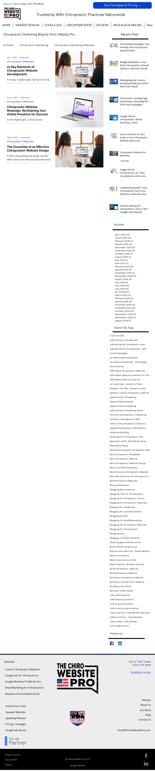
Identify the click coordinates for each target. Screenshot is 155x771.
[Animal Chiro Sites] (16, 706)
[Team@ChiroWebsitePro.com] (134, 730)
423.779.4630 (36, 3)
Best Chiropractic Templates (125, 454)
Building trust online (120, 586)
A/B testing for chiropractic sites (127, 344)
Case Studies (135, 617)
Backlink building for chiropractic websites (131, 450)
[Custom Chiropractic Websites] (22, 670)
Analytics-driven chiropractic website (129, 393)
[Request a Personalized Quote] (22, 694)
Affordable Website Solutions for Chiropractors (131, 375)
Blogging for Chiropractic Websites (128, 503)
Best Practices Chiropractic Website (129, 472)
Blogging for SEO (119, 516)
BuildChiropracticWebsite (123, 573)
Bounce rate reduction (121, 551)
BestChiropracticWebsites (124, 481)
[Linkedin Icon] (146, 764)
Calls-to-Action (118, 617)
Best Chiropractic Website (124, 459)
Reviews (146, 700)
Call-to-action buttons (121, 604)
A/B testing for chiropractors (125, 349)
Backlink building (119, 445)
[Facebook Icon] (146, 756)
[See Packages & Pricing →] (122, 5)
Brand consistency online (123, 560)
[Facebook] (112, 643)
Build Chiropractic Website (124, 568)
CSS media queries (120, 595)
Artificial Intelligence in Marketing (128, 415)
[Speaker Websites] (15, 712)
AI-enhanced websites (121, 362)
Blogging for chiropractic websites (128, 525)
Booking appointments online (125, 542)
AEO (144, 349)
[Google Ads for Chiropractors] (21, 676)
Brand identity (117, 564)
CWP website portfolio (122, 599)
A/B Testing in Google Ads (124, 340)
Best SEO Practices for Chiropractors (129, 476)
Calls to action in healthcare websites (130, 612)
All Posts (8, 45)
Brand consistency (119, 555)
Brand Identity (142, 551)
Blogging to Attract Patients (125, 538)
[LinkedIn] (120, 643)
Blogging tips (117, 533)
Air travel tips (117, 384)
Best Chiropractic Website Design (128, 463)
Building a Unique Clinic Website (127, 582)
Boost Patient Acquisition (123, 546)
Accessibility (117, 366)
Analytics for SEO (119, 388)
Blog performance (119, 485)
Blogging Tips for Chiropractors (126, 494)
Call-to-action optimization (124, 608)
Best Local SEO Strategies (124, 467)
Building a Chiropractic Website (126, 577)
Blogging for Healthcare (122, 507)
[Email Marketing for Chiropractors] (24, 688)
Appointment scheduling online (126, 410)
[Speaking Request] (16, 718)
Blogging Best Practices (122, 489)
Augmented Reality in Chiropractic (128, 428)
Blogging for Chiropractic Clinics (127, 498)
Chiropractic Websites (20, 61)
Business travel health (121, 590)
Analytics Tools (134, 384)
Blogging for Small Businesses (126, 520)
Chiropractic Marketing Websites (74, 45)
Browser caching (135, 564)
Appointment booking (121, 401)
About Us (145, 705)
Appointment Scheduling (123, 397)
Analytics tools (138, 388)
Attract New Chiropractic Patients (127, 423)
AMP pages (141, 362)
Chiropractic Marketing (34, 45)
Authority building (119, 432)
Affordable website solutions (125, 379)
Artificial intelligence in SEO (125, 419)
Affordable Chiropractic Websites (127, 371)
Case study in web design (123, 621)
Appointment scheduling (123, 406)
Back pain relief (118, 441)
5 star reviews (117, 335)
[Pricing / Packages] (15, 724)
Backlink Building (137, 441)
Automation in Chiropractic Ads (126, 437)
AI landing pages (118, 353)
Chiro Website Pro (119, 626)
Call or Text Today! (140, 661)
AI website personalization (124, 357)
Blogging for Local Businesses (126, 511)
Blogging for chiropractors (124, 529)
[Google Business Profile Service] (23, 682)
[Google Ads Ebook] (15, 730)
